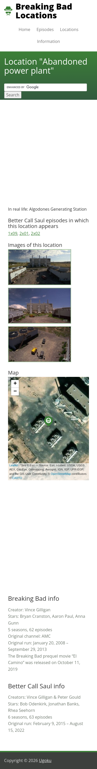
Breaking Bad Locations (44, 11)
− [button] (15, 391)
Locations (69, 29)
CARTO (17, 477)
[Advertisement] (48, 150)
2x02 (35, 233)
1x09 (12, 233)
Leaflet (13, 465)
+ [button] (15, 384)
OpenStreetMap (61, 473)
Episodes (45, 29)
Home (24, 29)
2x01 (24, 233)
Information (48, 41)
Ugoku (45, 760)
